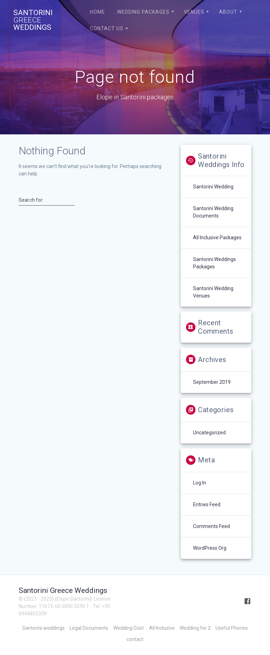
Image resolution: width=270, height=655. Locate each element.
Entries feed (206, 504)
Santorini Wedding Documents (213, 212)
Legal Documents (89, 628)
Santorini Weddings (33, 20)
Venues (194, 12)
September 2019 (212, 382)
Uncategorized (209, 432)
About (228, 12)
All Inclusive (162, 628)
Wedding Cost (128, 628)
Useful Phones (232, 628)
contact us (106, 28)
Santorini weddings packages (214, 262)
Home (97, 12)
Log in (199, 483)
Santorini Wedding (213, 186)
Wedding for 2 (195, 628)
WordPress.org (209, 548)
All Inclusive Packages (217, 237)
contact (135, 639)
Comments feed (211, 526)
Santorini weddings (43, 628)
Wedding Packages (143, 12)
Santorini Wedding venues (213, 292)
